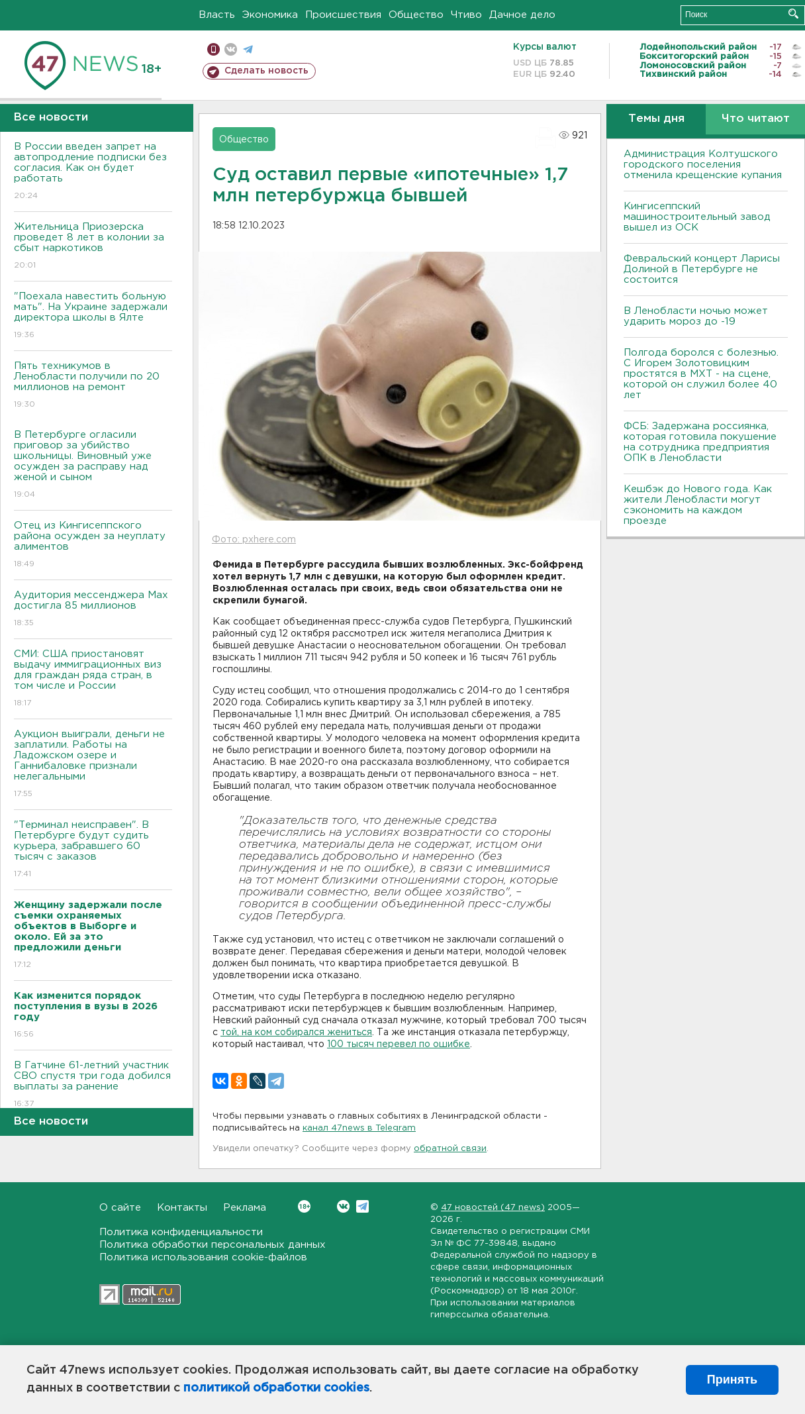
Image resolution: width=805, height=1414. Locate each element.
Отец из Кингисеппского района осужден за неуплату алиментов (93, 545)
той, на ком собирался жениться (296, 1032)
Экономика (270, 15)
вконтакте (230, 49)
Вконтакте (304, 1206)
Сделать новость (266, 71)
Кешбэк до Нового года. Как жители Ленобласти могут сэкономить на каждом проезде (698, 505)
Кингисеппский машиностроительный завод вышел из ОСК (697, 217)
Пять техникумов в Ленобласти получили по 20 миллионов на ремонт (93, 386)
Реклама (244, 1207)
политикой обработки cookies (276, 1388)
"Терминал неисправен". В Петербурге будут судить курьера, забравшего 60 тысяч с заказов (93, 850)
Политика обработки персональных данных (212, 1244)
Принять (732, 1379)
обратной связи (450, 1148)
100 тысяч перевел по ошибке (398, 1044)
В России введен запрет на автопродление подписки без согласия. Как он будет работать (93, 171)
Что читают (756, 119)
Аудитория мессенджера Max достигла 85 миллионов (93, 610)
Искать (793, 14)
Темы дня (656, 119)
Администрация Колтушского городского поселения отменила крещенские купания (703, 164)
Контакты (182, 1207)
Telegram (362, 1206)
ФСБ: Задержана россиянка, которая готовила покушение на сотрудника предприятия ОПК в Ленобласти (700, 442)
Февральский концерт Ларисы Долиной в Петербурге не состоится (702, 269)
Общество (416, 15)
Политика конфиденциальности (181, 1232)
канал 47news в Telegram (359, 1128)
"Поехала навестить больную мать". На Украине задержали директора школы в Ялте (93, 316)
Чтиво (466, 15)
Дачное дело (522, 15)
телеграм (248, 49)
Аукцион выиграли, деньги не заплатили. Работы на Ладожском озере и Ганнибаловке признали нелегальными (93, 764)
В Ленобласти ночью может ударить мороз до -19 (696, 316)
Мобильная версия (213, 49)
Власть (217, 15)
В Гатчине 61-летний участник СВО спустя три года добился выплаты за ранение (93, 1085)
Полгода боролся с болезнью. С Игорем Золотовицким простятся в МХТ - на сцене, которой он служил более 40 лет (701, 373)
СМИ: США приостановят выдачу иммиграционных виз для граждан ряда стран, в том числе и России (93, 679)
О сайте (120, 1207)
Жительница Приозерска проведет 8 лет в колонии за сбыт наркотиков (93, 247)
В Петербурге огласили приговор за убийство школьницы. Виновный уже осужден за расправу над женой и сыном (93, 465)
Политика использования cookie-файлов (203, 1257)
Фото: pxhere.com (254, 540)
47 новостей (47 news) (493, 1207)
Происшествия (343, 15)
